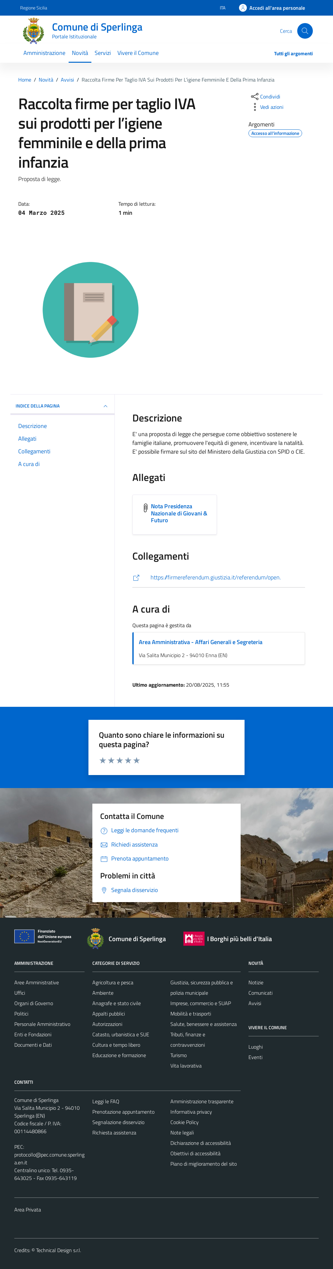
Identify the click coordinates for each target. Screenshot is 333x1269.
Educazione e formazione (119, 1055)
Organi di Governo (33, 1003)
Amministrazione (44, 52)
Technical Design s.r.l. (58, 1250)
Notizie (255, 982)
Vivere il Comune (138, 52)
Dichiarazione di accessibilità (200, 1143)
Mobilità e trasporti (190, 1013)
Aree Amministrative (36, 982)
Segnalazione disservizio (118, 1122)
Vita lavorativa (186, 1065)
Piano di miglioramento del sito (203, 1164)
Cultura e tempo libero (116, 1045)
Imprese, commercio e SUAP (200, 1003)
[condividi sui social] (265, 96)
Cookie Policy (184, 1122)
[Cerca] (305, 31)
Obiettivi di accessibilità (195, 1153)
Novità (80, 52)
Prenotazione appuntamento (123, 1112)
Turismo (178, 1055)
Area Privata (27, 1209)
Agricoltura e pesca (112, 982)
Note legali (182, 1132)
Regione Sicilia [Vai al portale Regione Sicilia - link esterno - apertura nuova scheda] (33, 7)
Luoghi (255, 1047)
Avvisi (254, 1003)
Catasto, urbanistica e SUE (120, 1034)
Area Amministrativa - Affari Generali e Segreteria (200, 642)
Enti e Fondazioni (32, 1034)
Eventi (255, 1057)
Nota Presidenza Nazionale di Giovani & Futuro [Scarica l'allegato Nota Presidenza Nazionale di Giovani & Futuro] (179, 513)
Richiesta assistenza (114, 1132)
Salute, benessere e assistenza (203, 1024)
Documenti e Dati (33, 1045)
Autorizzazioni (107, 1024)
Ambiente (102, 993)
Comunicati (260, 993)
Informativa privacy (191, 1112)
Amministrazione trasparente (201, 1101)
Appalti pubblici (108, 1013)
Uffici (19, 993)
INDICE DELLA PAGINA (62, 406)
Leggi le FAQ (105, 1101)
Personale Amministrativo (42, 1024)
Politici (21, 1013)
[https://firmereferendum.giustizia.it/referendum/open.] (218, 578)
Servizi (103, 52)
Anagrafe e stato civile (116, 1003)
